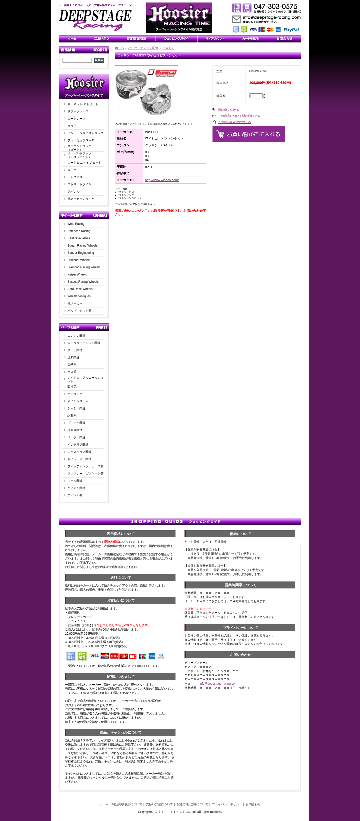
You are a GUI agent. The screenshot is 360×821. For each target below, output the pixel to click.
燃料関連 (74, 357)
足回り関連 (75, 430)
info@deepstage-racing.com (218, 683)
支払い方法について (159, 804)
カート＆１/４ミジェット (84, 162)
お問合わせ (253, 804)
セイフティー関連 (80, 459)
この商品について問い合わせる (239, 116)
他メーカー (75, 303)
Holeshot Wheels (79, 260)
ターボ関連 (75, 350)
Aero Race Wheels (80, 289)
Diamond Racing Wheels (84, 267)
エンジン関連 (77, 335)
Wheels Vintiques (79, 296)
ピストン (168, 48)
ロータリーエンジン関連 (84, 343)
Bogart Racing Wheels (82, 245)
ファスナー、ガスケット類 (86, 473)
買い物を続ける (228, 110)
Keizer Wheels (77, 274)
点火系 (72, 372)
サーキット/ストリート (83, 104)
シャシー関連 (77, 408)
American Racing (79, 231)
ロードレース (77, 118)
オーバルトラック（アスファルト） (80, 155)
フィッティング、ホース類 (86, 466)
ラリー (74, 126)
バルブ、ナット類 (80, 310)
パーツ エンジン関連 (143, 48)
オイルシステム (78, 401)
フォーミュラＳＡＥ (81, 140)
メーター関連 (77, 437)
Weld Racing (76, 224)
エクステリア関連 (80, 452)
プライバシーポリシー (227, 804)
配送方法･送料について (192, 804)
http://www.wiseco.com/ (162, 180)
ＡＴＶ (72, 170)
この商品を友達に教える (234, 122)
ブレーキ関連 (77, 423)
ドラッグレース (78, 111)
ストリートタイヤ (80, 184)
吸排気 (72, 386)
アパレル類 (75, 495)
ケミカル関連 (77, 488)
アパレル (74, 191)
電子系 (72, 364)
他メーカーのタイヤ (81, 199)
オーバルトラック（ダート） (80, 147)
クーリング (75, 394)
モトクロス (75, 177)
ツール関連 (75, 481)
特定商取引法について (127, 804)
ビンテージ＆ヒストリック (86, 133)
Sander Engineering (81, 253)
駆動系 (72, 415)
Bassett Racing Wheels (83, 281)
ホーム (119, 48)
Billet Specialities (79, 238)
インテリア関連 (78, 444)
